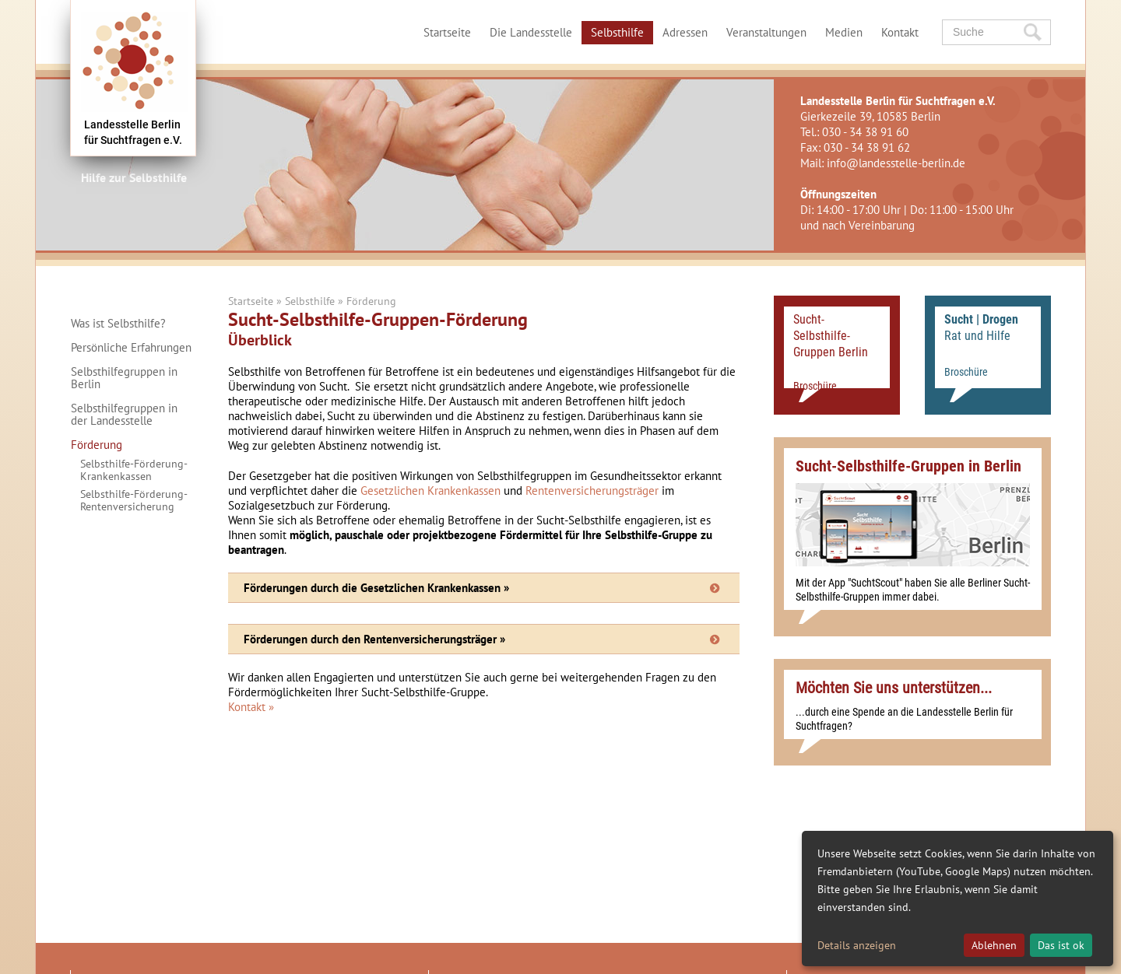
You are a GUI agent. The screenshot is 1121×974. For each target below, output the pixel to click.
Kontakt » (251, 706)
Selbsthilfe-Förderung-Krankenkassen (134, 469)
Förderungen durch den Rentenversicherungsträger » (374, 639)
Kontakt (900, 32)
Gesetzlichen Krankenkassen (430, 490)
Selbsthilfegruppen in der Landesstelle (124, 414)
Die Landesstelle (531, 32)
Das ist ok (1061, 945)
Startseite (447, 32)
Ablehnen (994, 945)
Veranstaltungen (766, 32)
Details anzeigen (856, 945)
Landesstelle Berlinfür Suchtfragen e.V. (133, 132)
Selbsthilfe (617, 32)
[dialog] (957, 898)
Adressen (685, 32)
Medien (844, 32)
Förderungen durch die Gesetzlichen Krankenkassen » (376, 587)
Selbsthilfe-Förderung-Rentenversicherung (134, 500)
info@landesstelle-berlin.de (896, 163)
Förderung (96, 445)
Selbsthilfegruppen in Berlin (124, 378)
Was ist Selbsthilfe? (118, 323)
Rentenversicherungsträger (592, 490)
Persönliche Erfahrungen (131, 348)
